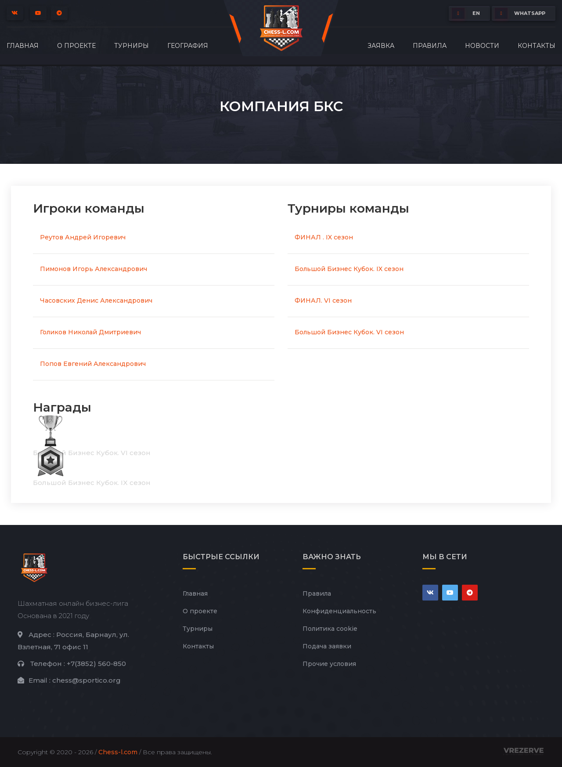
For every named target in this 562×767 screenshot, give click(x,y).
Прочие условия (329, 664)
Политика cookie (330, 629)
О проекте (76, 46)
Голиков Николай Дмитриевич (90, 332)
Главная (23, 46)
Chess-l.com (117, 752)
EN (466, 13)
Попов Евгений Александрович (93, 364)
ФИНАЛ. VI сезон (323, 300)
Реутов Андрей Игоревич (83, 237)
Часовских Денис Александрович (96, 300)
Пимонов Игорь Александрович (93, 269)
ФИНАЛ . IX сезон (324, 237)
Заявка (380, 46)
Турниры (131, 46)
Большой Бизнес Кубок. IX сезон (349, 269)
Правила (430, 46)
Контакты (536, 46)
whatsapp (520, 13)
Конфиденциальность (339, 611)
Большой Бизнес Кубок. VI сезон (349, 332)
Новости (482, 46)
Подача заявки (327, 646)
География (187, 46)
